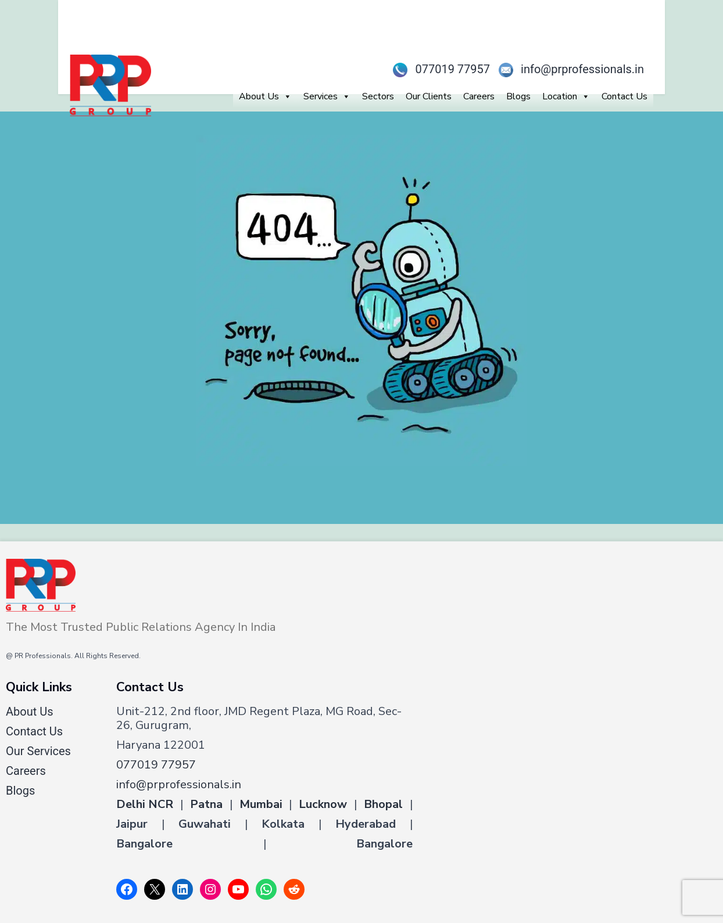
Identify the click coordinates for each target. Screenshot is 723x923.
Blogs (518, 96)
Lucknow (323, 804)
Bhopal (383, 804)
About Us (265, 96)
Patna (206, 804)
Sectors (378, 96)
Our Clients (429, 96)
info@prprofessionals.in (567, 69)
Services (326, 96)
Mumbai (260, 804)
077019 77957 (437, 69)
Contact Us (624, 96)
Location (566, 96)
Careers (479, 96)
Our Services (38, 751)
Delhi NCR (144, 804)
